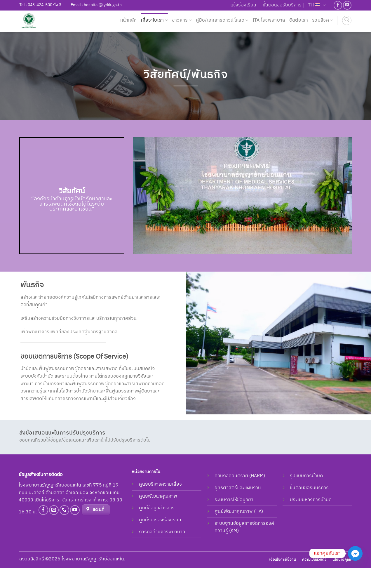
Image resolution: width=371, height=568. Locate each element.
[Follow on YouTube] (347, 5)
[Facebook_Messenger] (355, 553)
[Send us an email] (54, 510)
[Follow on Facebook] (338, 5)
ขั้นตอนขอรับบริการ (282, 5)
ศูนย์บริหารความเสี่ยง (160, 484)
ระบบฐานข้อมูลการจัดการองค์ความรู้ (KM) (244, 527)
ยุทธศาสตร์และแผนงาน (238, 488)
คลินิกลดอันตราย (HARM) (240, 476)
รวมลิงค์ (322, 20)
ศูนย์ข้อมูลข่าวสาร (157, 508)
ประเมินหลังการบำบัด (311, 500)
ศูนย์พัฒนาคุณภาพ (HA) (239, 511)
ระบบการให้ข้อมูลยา (234, 500)
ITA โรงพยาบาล (268, 20)
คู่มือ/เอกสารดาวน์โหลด (222, 20)
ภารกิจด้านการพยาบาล (162, 532)
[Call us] (64, 510)
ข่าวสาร (182, 20)
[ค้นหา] (346, 20)
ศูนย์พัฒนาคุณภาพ (158, 496)
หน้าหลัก (128, 20)
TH (316, 5)
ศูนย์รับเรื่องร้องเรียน (160, 520)
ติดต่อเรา (298, 20)
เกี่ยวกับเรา (154, 20)
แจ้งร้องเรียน (243, 5)
